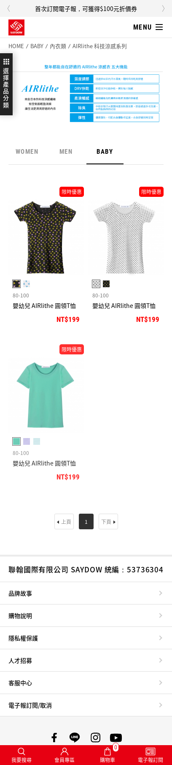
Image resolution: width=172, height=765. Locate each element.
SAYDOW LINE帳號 (74, 737)
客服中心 (20, 682)
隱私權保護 (23, 638)
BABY (36, 46)
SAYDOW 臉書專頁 (54, 737)
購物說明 (20, 615)
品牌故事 (20, 593)
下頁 (106, 521)
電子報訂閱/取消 (30, 705)
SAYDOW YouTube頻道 (116, 737)
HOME (16, 46)
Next (163, 8)
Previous (8, 8)
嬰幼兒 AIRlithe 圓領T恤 (44, 306)
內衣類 (58, 46)
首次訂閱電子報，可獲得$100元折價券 (86, 8)
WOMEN (27, 151)
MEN (66, 151)
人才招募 (20, 660)
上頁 (66, 521)
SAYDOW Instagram (95, 737)
